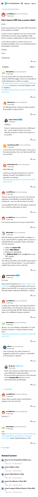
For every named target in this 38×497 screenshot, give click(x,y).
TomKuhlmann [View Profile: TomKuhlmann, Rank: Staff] (17, 463)
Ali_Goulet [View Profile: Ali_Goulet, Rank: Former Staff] (12, 366)
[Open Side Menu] (2, 3)
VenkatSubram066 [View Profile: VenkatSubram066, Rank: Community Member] (12, 145)
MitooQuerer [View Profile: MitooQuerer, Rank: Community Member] (11, 102)
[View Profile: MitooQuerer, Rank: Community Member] (4, 103)
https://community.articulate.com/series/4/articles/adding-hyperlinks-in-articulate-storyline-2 (19, 436)
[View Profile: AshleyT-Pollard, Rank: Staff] (6, 120)
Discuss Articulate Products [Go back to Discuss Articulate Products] (10, 9)
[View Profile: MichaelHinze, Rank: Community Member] (3, 73)
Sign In (33, 3)
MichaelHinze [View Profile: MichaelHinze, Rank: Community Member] (10, 71)
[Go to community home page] (12, 3)
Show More (7, 389)
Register (27, 3)
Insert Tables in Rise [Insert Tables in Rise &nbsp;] (12, 467)
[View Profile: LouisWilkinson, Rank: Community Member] (3, 15)
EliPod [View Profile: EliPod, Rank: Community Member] (9, 346)
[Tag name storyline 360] (5, 58)
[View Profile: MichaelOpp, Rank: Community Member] (3, 233)
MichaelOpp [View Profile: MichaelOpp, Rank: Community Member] (9, 232)
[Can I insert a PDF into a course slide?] (9, 74)
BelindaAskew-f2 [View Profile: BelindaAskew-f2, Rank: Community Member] (12, 164)
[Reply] (34, 61)
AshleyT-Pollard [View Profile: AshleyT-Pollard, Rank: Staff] (13, 119)
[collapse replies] (19, 70)
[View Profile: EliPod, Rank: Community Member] (4, 347)
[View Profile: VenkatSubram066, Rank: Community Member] (4, 146)
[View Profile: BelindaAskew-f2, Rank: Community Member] (4, 165)
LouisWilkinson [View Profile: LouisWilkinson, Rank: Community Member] (11, 13)
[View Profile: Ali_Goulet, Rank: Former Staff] (6, 367)
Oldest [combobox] (33, 67)
